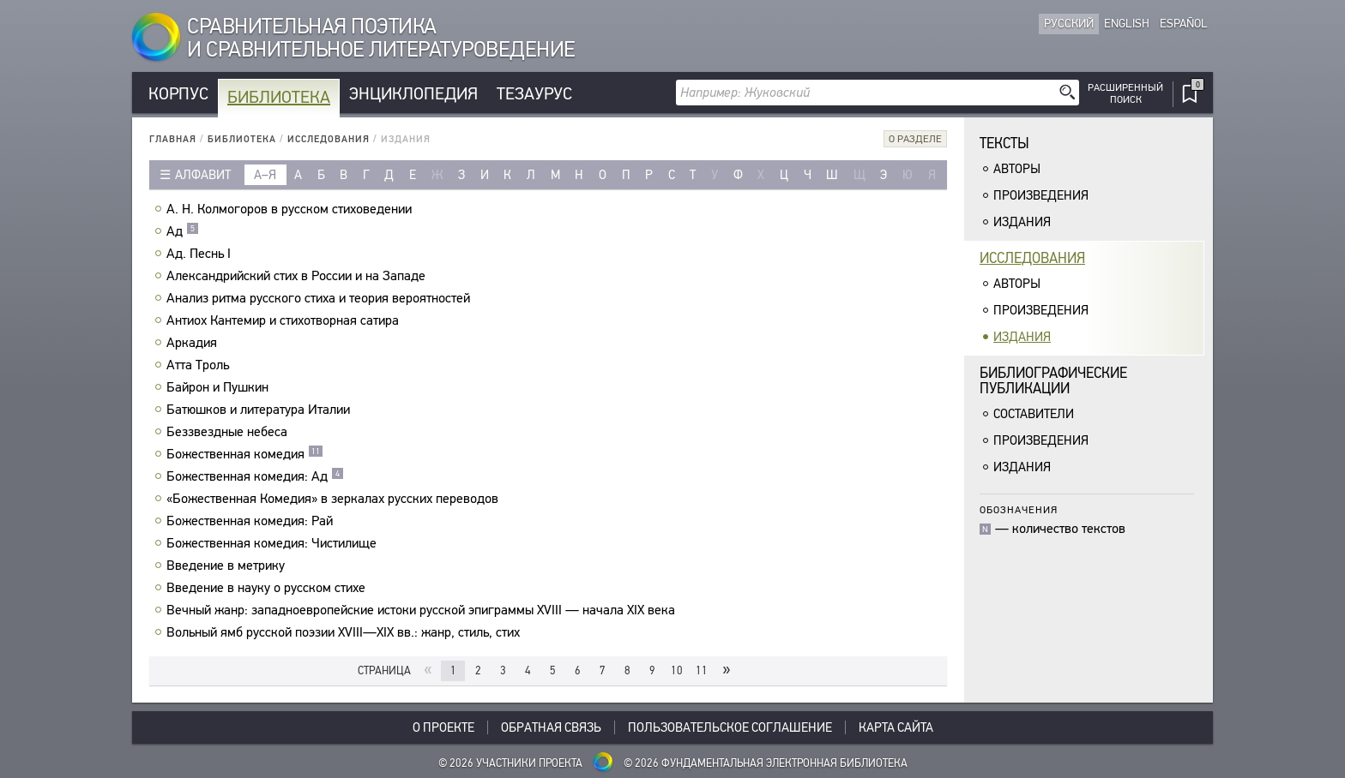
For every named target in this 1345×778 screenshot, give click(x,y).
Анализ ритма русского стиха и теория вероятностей (320, 298)
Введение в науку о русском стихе (268, 587)
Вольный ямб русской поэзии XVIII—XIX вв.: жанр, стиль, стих (345, 632)
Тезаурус (534, 94)
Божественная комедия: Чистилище (273, 543)
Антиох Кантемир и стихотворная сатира (284, 320)
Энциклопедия (413, 94)
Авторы (1016, 169)
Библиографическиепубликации (1053, 381)
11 (702, 670)
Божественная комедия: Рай (251, 521)
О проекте (443, 727)
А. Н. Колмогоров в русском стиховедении (291, 209)
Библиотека (278, 97)
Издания (1022, 222)
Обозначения (1019, 509)
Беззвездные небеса (229, 432)
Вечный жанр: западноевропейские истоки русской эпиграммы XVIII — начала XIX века (422, 610)
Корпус (178, 94)
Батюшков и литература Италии (260, 409)
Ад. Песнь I (200, 253)
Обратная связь (551, 727)
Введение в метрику (227, 565)
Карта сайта (896, 727)
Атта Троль (199, 365)
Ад (182, 231)
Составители (1033, 414)
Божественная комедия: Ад (255, 476)
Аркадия (193, 342)
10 (677, 670)
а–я (265, 175)
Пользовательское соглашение (730, 727)
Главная (172, 139)
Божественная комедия (244, 454)
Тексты (1004, 144)
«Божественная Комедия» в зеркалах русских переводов (334, 498)
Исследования (328, 139)
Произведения (1041, 195)
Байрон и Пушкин (219, 387)
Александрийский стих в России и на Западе (298, 276)
